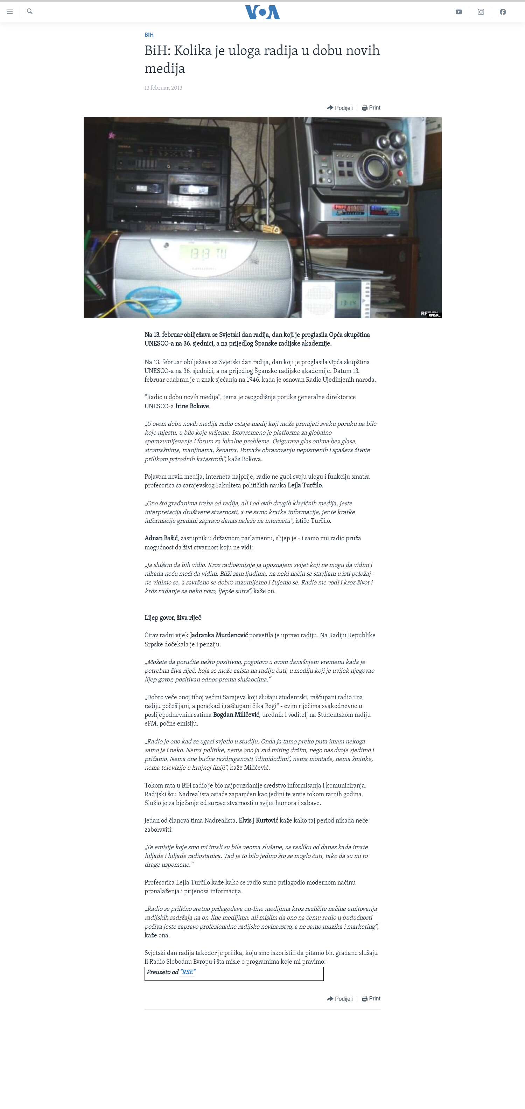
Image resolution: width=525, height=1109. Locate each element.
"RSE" (187, 972)
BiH (149, 35)
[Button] (340, 108)
